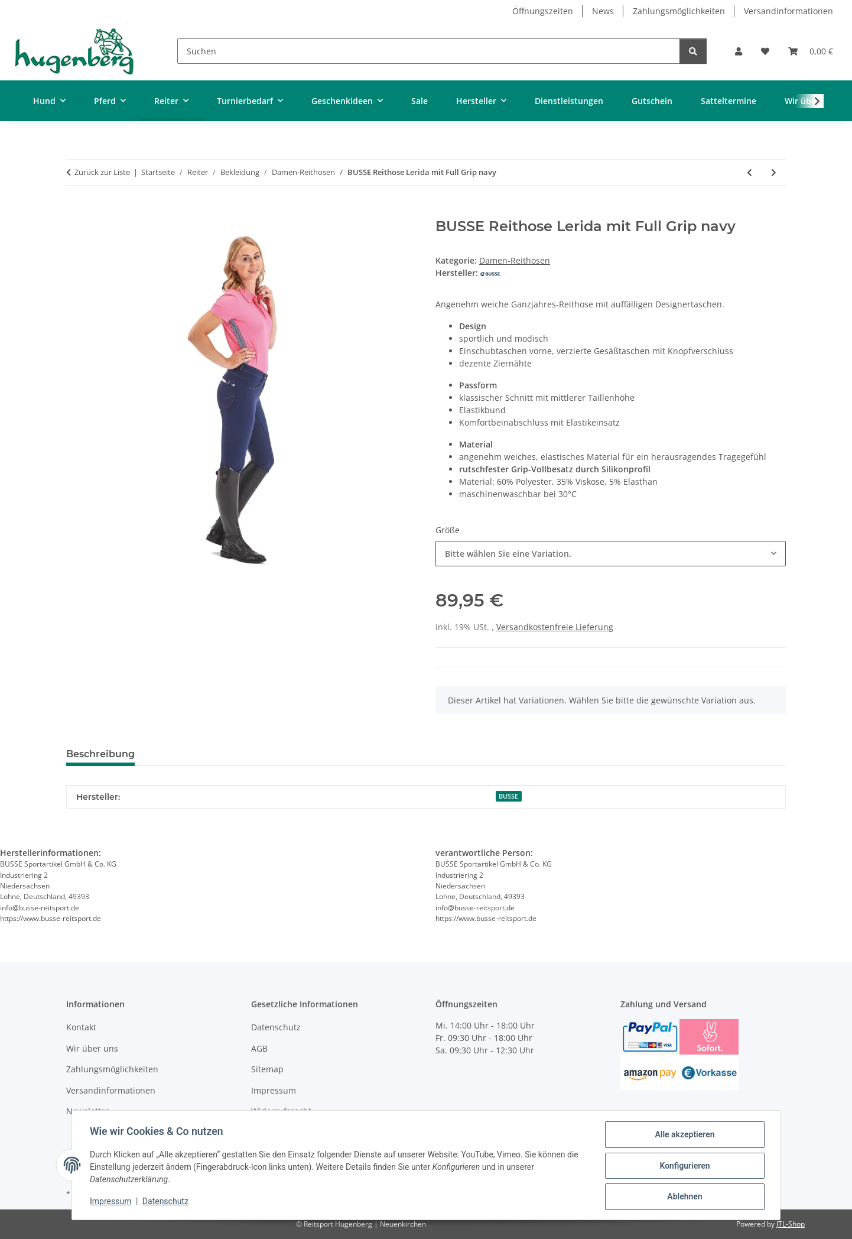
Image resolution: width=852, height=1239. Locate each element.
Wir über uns (92, 1048)
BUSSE (508, 796)
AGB (259, 1048)
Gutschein (652, 100)
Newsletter (87, 1111)
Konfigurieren (683, 1166)
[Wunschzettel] (765, 51)
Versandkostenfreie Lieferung (554, 627)
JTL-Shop (790, 1224)
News (603, 11)
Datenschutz (167, 1202)
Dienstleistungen (569, 100)
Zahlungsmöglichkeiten (679, 11)
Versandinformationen (788, 11)
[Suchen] (428, 51)
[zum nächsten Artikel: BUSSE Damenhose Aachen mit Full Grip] (774, 172)
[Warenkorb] (811, 51)
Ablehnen (683, 1197)
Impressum (111, 1202)
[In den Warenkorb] (75, 211)
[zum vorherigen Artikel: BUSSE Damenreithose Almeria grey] (749, 172)
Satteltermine (728, 100)
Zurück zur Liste (102, 172)
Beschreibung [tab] (100, 754)
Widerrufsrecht (281, 1111)
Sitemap (267, 1069)
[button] (739, 51)
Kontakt (81, 1027)
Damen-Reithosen (514, 260)
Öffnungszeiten (542, 11)
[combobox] (610, 553)
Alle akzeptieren (683, 1135)
